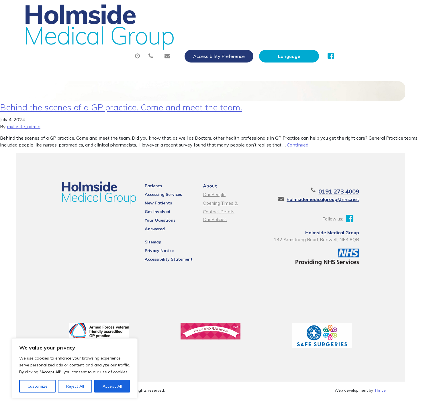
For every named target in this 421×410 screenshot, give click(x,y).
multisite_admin (23, 134)
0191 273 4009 (355, 199)
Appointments (155, 28)
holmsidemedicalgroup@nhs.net (339, 207)
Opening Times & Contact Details (228, 211)
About (107, 28)
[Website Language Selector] (351, 10)
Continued (297, 152)
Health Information (121, 48)
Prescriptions (208, 28)
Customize (38, 386)
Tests (300, 28)
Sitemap (145, 242)
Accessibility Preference (280, 10)
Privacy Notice (151, 250)
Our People (213, 202)
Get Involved (150, 219)
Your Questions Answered (163, 228)
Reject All (75, 386)
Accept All (112, 386)
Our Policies (214, 227)
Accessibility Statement (161, 259)
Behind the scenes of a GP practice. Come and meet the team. (121, 115)
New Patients (340, 28)
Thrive (380, 401)
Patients (145, 193)
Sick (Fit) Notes (258, 28)
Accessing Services (156, 202)
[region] (74, 368)
